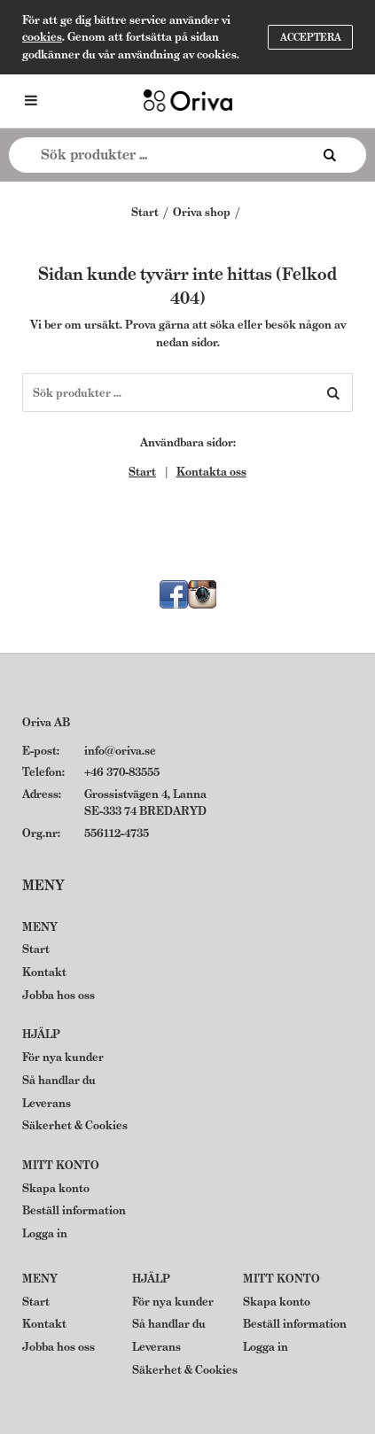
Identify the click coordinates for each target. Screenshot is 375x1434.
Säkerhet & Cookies (75, 1125)
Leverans (46, 1103)
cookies (42, 36)
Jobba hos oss (58, 995)
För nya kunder (63, 1057)
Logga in (44, 1233)
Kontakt (44, 972)
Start (145, 212)
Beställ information (74, 1210)
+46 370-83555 (122, 771)
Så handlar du (59, 1080)
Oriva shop (201, 212)
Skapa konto (56, 1188)
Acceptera (310, 37)
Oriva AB (46, 722)
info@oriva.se (120, 750)
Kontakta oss (211, 471)
